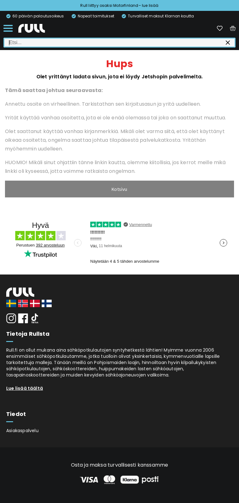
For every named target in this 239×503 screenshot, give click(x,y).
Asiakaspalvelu (22, 430)
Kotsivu (119, 189)
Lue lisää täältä (24, 388)
